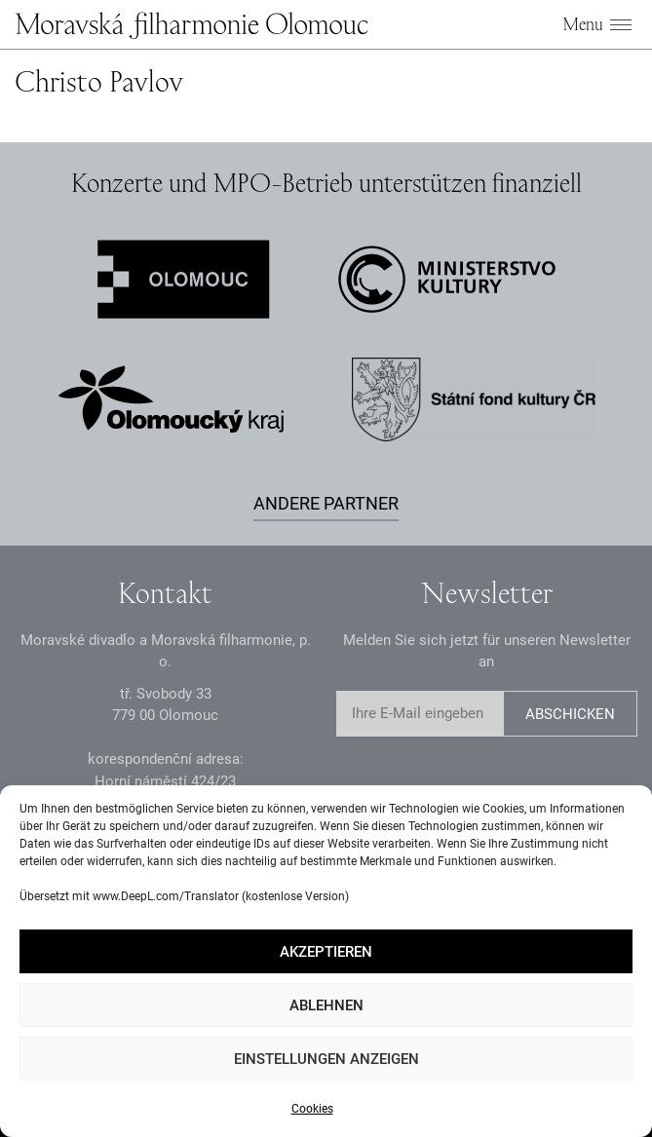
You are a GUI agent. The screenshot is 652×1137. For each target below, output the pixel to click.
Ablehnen (326, 1005)
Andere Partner (326, 503)
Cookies (312, 1109)
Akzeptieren (326, 952)
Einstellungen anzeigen (326, 1059)
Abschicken (570, 714)
